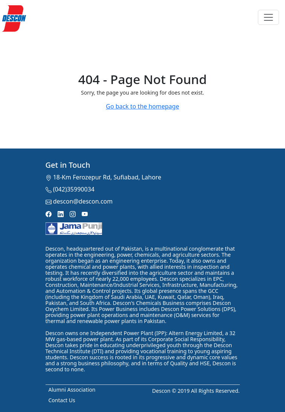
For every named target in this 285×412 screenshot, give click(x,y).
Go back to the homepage (142, 106)
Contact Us (62, 400)
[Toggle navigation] (268, 17)
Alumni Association (72, 389)
